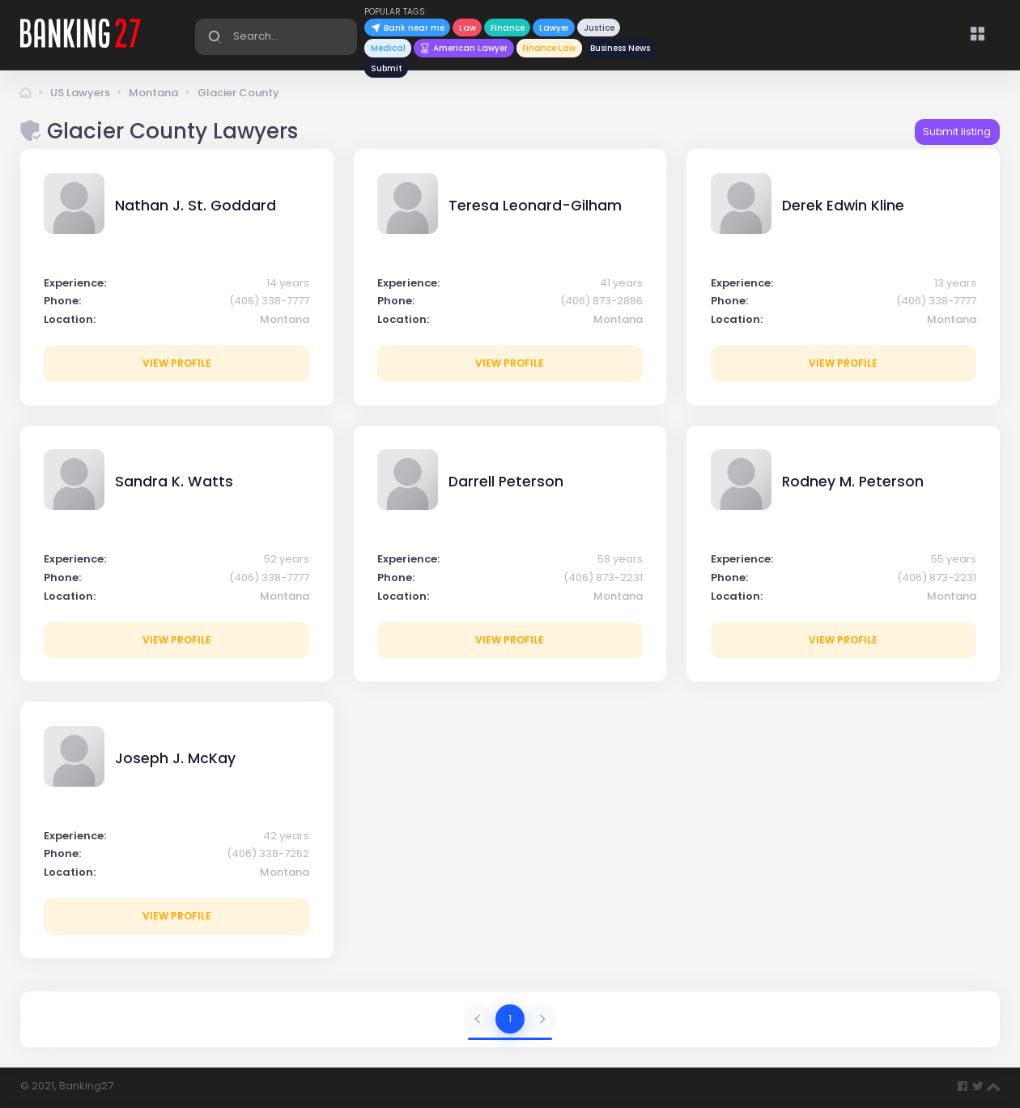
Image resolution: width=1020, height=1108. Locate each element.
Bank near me (407, 28)
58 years (620, 559)
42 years (286, 835)
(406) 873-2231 (603, 577)
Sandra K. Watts (174, 481)
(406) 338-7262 (268, 853)
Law (467, 28)
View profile (176, 363)
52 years (286, 559)
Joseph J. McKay (175, 758)
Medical (388, 48)
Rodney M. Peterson (853, 481)
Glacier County (238, 92)
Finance (508, 28)
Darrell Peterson (505, 481)
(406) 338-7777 (269, 300)
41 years (621, 283)
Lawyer (554, 28)
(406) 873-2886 (601, 300)
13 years (955, 283)
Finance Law (549, 48)
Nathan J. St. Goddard (195, 205)
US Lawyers (80, 92)
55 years (953, 559)
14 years (287, 283)
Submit (386, 68)
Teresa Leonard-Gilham (535, 205)
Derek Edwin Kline (843, 205)
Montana (153, 92)
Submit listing (957, 131)
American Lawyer (464, 48)
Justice (599, 28)
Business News (620, 48)
